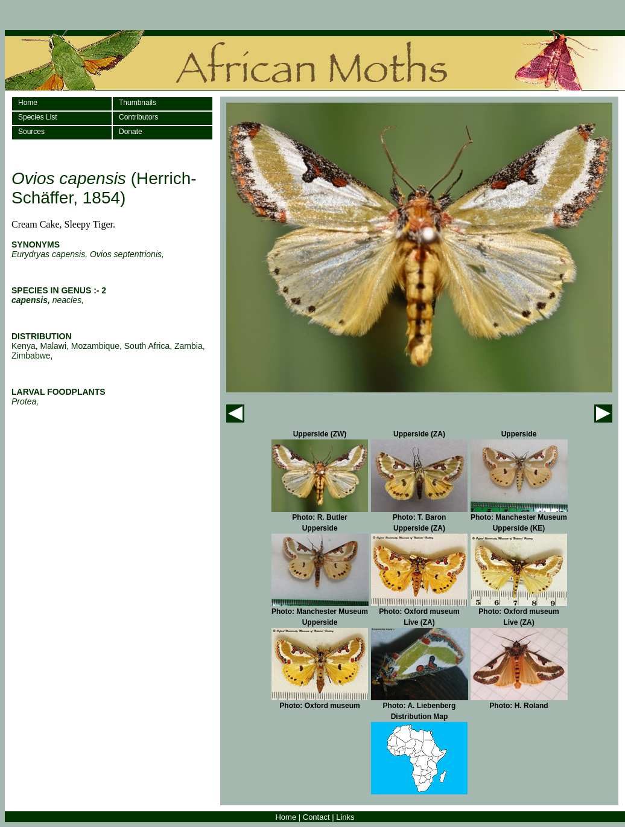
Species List (37, 117)
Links (345, 817)
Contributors (138, 117)
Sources (31, 131)
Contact (316, 817)
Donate (130, 131)
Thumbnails (137, 102)
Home (27, 102)
